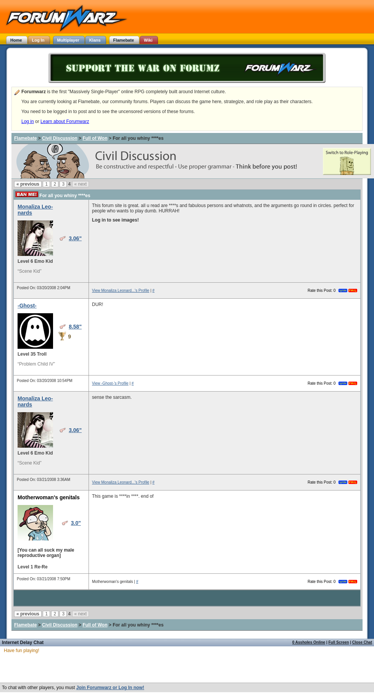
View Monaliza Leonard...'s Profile (120, 290)
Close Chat (362, 642)
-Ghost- (27, 306)
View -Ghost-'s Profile (110, 383)
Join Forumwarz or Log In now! (110, 687)
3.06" (75, 238)
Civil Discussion (59, 138)
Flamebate (25, 138)
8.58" (75, 327)
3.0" (76, 523)
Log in (27, 121)
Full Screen (339, 642)
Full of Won (94, 138)
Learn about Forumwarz (64, 121)
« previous (27, 184)
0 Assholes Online (308, 642)
